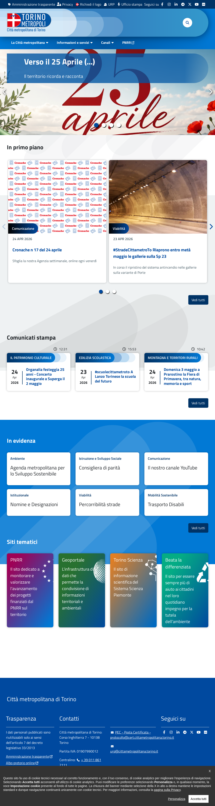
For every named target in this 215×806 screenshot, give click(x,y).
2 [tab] (104, 125)
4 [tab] (119, 125)
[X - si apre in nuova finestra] (190, 4)
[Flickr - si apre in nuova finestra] (203, 4)
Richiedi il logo (90, 4)
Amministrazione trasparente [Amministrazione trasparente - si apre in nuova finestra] (33, 4)
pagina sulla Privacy (167, 794)
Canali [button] (105, 42)
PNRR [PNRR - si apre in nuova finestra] (126, 42)
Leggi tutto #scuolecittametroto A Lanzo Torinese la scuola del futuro (107, 372)
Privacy (67, 4)
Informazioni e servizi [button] (73, 42)
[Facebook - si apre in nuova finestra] (162, 4)
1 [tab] (96, 125)
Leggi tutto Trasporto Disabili (176, 502)
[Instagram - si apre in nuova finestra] (169, 4)
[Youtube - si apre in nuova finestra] (197, 4)
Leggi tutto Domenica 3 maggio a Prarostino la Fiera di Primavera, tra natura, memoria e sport (176, 372)
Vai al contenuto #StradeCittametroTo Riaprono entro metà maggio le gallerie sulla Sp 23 (158, 221)
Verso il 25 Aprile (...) (59, 61)
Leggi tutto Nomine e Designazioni (39, 502)
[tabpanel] (107, 92)
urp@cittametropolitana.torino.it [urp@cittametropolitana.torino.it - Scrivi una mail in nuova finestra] (134, 748)
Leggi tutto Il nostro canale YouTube (176, 468)
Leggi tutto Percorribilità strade (107, 502)
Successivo (210, 91)
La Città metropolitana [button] (28, 42)
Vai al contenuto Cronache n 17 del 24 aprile (57, 221)
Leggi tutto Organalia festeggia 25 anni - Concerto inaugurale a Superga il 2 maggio (39, 372)
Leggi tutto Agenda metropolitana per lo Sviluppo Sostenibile (39, 468)
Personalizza (176, 803)
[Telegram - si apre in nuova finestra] (183, 4)
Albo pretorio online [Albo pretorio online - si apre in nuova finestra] (20, 762)
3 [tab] (111, 125)
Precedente (4, 91)
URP (111, 4)
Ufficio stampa (131, 4)
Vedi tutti (200, 299)
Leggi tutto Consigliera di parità (107, 468)
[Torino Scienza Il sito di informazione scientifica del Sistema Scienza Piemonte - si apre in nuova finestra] (133, 590)
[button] (187, 22)
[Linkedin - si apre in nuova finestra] (176, 4)
